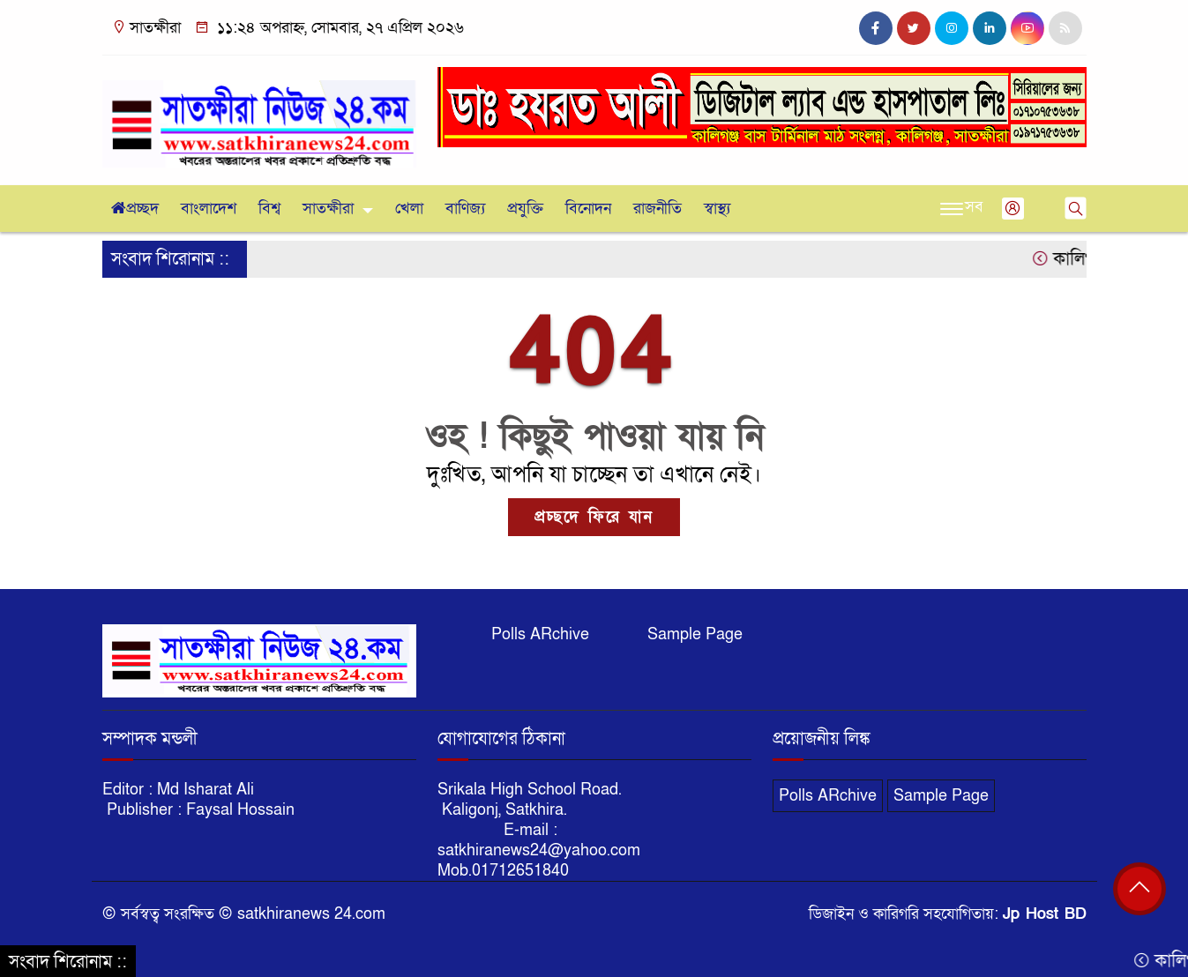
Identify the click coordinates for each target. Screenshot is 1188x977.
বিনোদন (588, 208)
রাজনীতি (657, 208)
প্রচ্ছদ (135, 208)
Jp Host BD (1045, 914)
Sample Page (695, 634)
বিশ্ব (269, 208)
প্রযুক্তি (525, 208)
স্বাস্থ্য (717, 208)
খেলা (409, 208)
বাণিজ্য (465, 208)
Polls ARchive (540, 634)
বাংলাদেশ (208, 208)
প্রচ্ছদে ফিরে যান (594, 517)
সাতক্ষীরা (328, 208)
